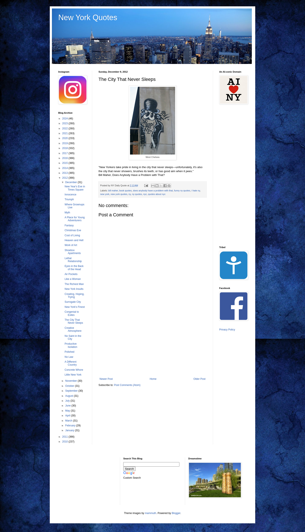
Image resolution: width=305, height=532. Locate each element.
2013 (65, 172)
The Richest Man (74, 284)
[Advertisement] (152, 342)
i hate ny (195, 190)
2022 (65, 128)
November (71, 380)
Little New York (73, 374)
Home (153, 378)
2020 (65, 138)
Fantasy (69, 225)
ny (130, 194)
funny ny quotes (182, 190)
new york (104, 194)
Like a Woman (73, 279)
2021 (65, 133)
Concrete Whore (74, 369)
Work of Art (71, 245)
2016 (65, 158)
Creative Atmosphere (73, 329)
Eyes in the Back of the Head (74, 268)
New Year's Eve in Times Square (75, 188)
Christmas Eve (73, 230)
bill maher (113, 190)
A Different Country (71, 363)
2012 (65, 177)
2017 (65, 153)
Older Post (199, 378)
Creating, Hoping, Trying (74, 295)
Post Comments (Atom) (127, 385)
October (70, 385)
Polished (69, 351)
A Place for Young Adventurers (75, 219)
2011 (65, 436)
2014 (65, 168)
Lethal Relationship (73, 260)
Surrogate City (73, 301)
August (69, 395)
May (68, 410)
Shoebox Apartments (73, 252)
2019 (65, 143)
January (70, 430)
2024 (65, 118)
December (71, 182)
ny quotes (137, 194)
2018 (65, 148)
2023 (65, 123)
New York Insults (74, 288)
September (71, 390)
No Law (69, 356)
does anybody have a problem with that (153, 190)
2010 (65, 441)
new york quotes (119, 194)
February (70, 425)
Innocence (70, 194)
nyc (145, 194)
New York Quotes (87, 17)
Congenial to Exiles (72, 313)
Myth (67, 212)
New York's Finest (75, 306)
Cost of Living (72, 235)
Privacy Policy (227, 329)
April (68, 415)
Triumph (69, 199)
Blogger (176, 513)
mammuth (150, 513)
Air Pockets (71, 274)
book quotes (125, 190)
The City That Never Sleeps (74, 321)
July (68, 400)
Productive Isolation (71, 345)
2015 (65, 163)
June (68, 405)
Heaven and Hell (74, 240)
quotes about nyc (156, 194)
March (69, 420)
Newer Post (106, 378)
